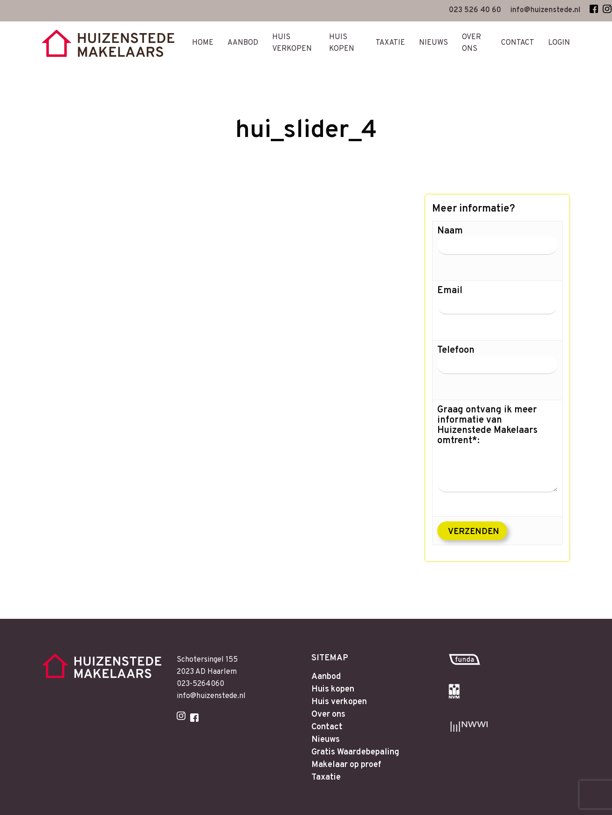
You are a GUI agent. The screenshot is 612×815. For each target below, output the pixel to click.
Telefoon (497, 366)
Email (497, 307)
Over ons (330, 695)
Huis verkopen (342, 681)
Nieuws (327, 723)
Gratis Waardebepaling (360, 737)
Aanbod (328, 653)
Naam (497, 247)
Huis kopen (335, 667)
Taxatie (327, 765)
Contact (328, 709)
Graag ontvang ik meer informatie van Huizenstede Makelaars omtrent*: (497, 449)
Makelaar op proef (350, 751)
